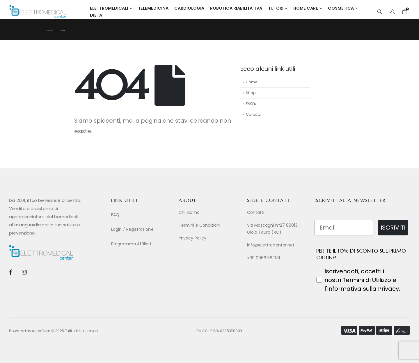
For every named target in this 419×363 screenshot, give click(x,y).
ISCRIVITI (393, 227)
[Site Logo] (38, 11)
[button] (379, 11)
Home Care (305, 8)
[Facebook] (10, 272)
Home (252, 82)
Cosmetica (341, 8)
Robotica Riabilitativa (236, 8)
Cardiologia (189, 8)
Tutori (275, 8)
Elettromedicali (109, 8)
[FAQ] (142, 214)
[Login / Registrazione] (142, 229)
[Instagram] (24, 272)
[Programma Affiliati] (142, 243)
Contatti (253, 114)
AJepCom (41, 331)
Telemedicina (153, 8)
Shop (251, 92)
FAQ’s (251, 103)
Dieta (96, 15)
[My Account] (392, 11)
